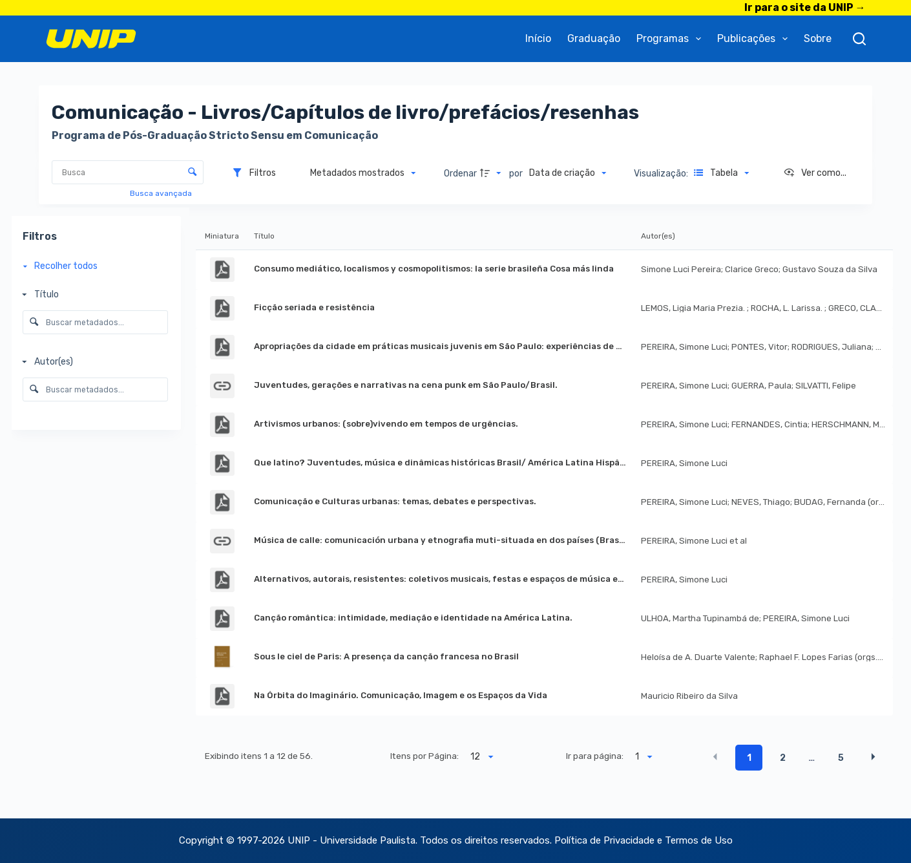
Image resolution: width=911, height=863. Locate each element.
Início (538, 38)
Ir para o (805, 7)
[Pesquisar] (859, 38)
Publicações (755, 39)
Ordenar (460, 173)
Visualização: (662, 173)
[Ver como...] (815, 173)
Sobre (818, 38)
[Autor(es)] (92, 361)
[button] (715, 757)
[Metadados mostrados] (363, 173)
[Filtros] (253, 173)
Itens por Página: (424, 756)
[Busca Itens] (128, 172)
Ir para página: (594, 756)
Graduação (593, 38)
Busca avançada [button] (162, 193)
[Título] (92, 295)
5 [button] (841, 757)
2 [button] (783, 757)
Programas (671, 39)
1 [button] (749, 757)
